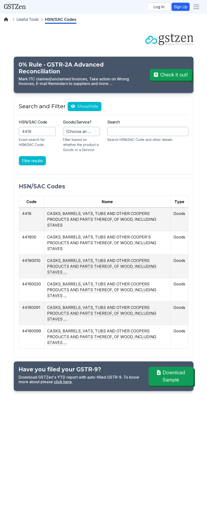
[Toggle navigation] (196, 7)
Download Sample (171, 376)
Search (113, 122)
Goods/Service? (77, 122)
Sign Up (180, 6)
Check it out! (171, 75)
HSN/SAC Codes (60, 19)
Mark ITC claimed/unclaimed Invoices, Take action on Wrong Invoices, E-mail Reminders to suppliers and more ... (74, 81)
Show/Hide (87, 106)
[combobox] (81, 131)
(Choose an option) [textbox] (79, 131)
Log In (158, 6)
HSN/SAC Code (33, 122)
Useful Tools (27, 19)
